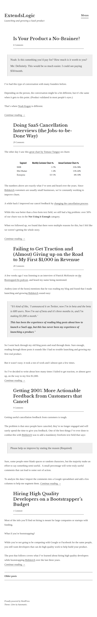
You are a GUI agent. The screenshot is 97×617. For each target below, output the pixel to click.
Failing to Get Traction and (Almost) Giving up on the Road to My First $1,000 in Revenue (48, 254)
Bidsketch (9, 190)
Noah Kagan (24, 106)
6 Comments (18, 45)
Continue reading (14, 115)
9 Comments (18, 408)
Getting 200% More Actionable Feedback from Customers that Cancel (47, 396)
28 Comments (18, 266)
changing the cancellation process (71, 203)
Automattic (22, 605)
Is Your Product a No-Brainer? (46, 38)
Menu (85, 15)
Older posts (10, 576)
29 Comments (18, 142)
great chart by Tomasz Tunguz (44, 151)
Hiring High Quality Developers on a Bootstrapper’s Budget (48, 499)
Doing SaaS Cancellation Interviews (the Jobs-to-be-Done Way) (42, 131)
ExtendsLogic (19, 15)
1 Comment (17, 511)
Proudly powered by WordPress (17, 601)
